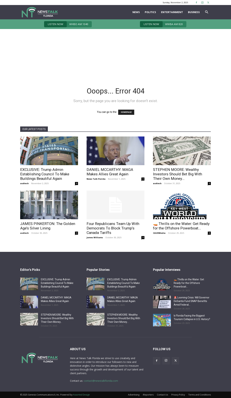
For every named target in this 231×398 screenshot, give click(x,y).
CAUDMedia (159, 233)
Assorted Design (81, 394)
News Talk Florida (96, 179)
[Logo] (39, 12)
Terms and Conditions (199, 394)
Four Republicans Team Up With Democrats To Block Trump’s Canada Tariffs (113, 228)
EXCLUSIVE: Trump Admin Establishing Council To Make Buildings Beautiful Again (44, 174)
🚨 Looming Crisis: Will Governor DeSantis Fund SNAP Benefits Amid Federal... (191, 301)
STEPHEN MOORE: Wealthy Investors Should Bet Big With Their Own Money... (177, 174)
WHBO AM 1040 (66, 24)
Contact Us (162, 394)
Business (194, 12)
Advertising (133, 394)
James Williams (95, 237)
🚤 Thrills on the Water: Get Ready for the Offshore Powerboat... (181, 226)
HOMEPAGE (126, 112)
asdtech (24, 183)
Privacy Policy (178, 394)
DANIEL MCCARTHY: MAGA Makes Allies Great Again (110, 171)
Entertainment (172, 12)
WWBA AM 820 (161, 24)
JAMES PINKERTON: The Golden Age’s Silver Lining (47, 226)
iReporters (148, 394)
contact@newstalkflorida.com (101, 380)
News (136, 12)
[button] (206, 12)
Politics (150, 12)
